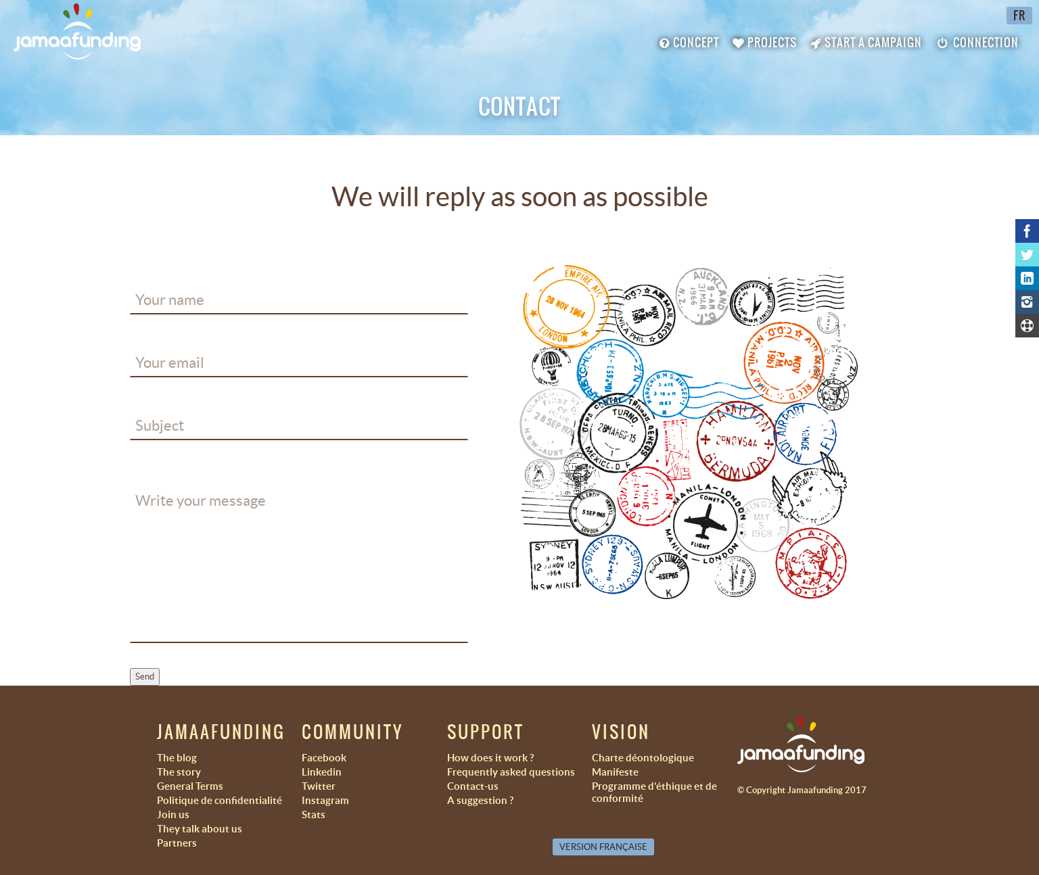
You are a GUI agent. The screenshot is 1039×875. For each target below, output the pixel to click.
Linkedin (322, 772)
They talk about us (199, 828)
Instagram (325, 800)
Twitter (319, 786)
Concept (689, 42)
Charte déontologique (643, 757)
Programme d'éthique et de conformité (654, 792)
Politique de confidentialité (219, 800)
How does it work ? (490, 757)
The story (179, 772)
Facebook (324, 757)
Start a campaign (866, 42)
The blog (177, 757)
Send (144, 676)
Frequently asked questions (511, 772)
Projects (765, 42)
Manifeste (615, 772)
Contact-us (473, 786)
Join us (173, 814)
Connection (977, 42)
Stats (313, 814)
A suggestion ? (480, 800)
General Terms (190, 786)
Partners (177, 843)
